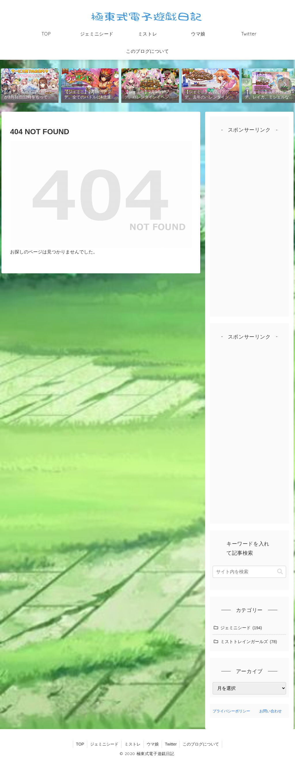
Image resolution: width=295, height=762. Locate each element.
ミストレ (132, 744)
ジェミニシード (104, 744)
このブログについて (201, 744)
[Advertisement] (249, 227)
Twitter (171, 744)
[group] (29, 85)
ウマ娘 (153, 744)
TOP (80, 744)
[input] (249, 572)
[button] (284, 84)
